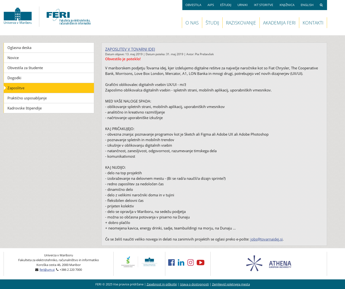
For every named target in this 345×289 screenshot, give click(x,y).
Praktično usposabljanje (27, 98)
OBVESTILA (193, 5)
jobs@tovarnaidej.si (266, 239)
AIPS (210, 5)
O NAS (192, 22)
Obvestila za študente (25, 67)
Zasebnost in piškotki (162, 284)
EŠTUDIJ (225, 5)
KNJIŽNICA (287, 5)
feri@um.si (47, 269)
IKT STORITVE (263, 5)
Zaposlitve (15, 87)
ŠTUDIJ (212, 22)
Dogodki (14, 77)
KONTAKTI (313, 22)
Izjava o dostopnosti (194, 284)
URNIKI (242, 5)
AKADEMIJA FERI (279, 22)
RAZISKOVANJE (241, 22)
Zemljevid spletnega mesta (231, 284)
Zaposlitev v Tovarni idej (130, 49)
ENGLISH (307, 5)
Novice (13, 57)
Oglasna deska (19, 47)
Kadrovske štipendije (24, 108)
